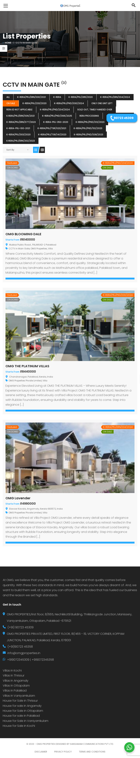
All (8, 97)
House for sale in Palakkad (21, 716)
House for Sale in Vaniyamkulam (25, 721)
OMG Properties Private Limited (25, 380)
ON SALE (10, 103)
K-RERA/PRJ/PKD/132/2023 (88, 128)
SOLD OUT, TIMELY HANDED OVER (94, 109)
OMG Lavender (17, 498)
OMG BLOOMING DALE (23, 234)
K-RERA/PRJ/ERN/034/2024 (115, 97)
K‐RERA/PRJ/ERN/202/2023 (20, 140)
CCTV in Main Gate (19, 248)
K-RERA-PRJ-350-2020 (55, 122)
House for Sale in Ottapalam (23, 711)
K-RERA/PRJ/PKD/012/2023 (90, 122)
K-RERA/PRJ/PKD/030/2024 (69, 103)
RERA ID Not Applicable (19, 109)
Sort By (10, 149)
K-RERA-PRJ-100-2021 (18, 128)
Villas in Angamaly (15, 680)
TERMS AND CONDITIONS (92, 751)
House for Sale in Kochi (19, 726)
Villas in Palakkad (15, 690)
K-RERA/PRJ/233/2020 (35, 103)
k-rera (57, 97)
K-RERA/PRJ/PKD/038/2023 (88, 134)
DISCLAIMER (41, 751)
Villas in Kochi (12, 670)
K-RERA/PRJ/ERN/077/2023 (21, 122)
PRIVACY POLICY (63, 751)
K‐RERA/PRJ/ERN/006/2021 (20, 115)
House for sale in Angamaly (22, 706)
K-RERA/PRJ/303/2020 (18, 134)
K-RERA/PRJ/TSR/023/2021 (52, 128)
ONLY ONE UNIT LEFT (102, 103)
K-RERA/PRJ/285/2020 (81, 97)
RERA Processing (89, 115)
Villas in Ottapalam (16, 685)
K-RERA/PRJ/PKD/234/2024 (55, 109)
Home (8, 42)
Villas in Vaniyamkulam (19, 696)
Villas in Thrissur (13, 675)
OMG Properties (39, 248)
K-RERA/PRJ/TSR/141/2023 (52, 134)
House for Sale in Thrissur (20, 701)
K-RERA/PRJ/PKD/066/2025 (57, 115)
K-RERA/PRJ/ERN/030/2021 (31, 97)
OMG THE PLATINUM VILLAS (27, 366)
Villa (50, 248)
